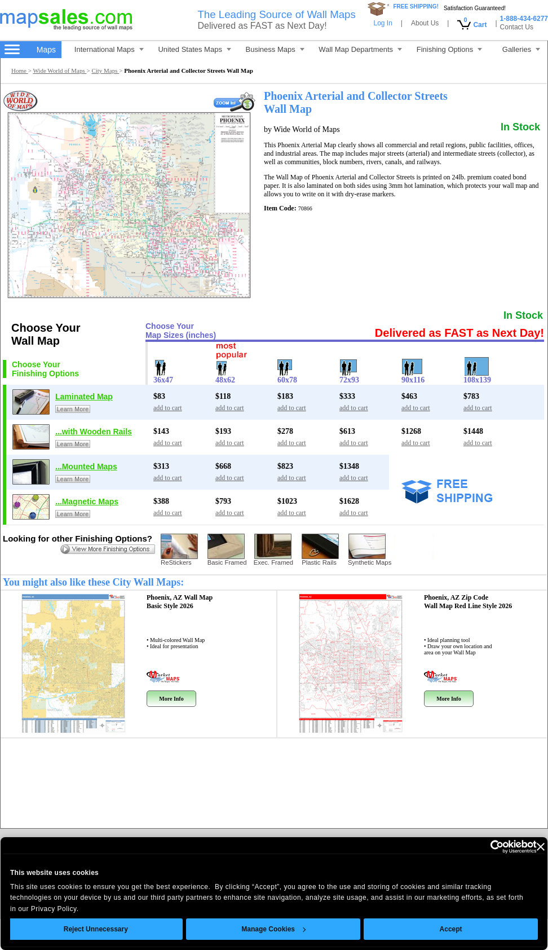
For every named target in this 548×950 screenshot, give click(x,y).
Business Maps (275, 49)
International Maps (109, 49)
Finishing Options (449, 49)
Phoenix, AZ (180, 601)
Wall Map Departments (360, 49)
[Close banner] (524, 847)
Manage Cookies (258, 929)
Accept (434, 929)
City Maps (105, 70)
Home (19, 70)
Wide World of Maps (59, 70)
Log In (382, 23)
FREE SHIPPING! (416, 6)
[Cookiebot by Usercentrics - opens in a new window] (471, 847)
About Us (425, 23)
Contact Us (516, 27)
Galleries (521, 49)
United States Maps (194, 49)
